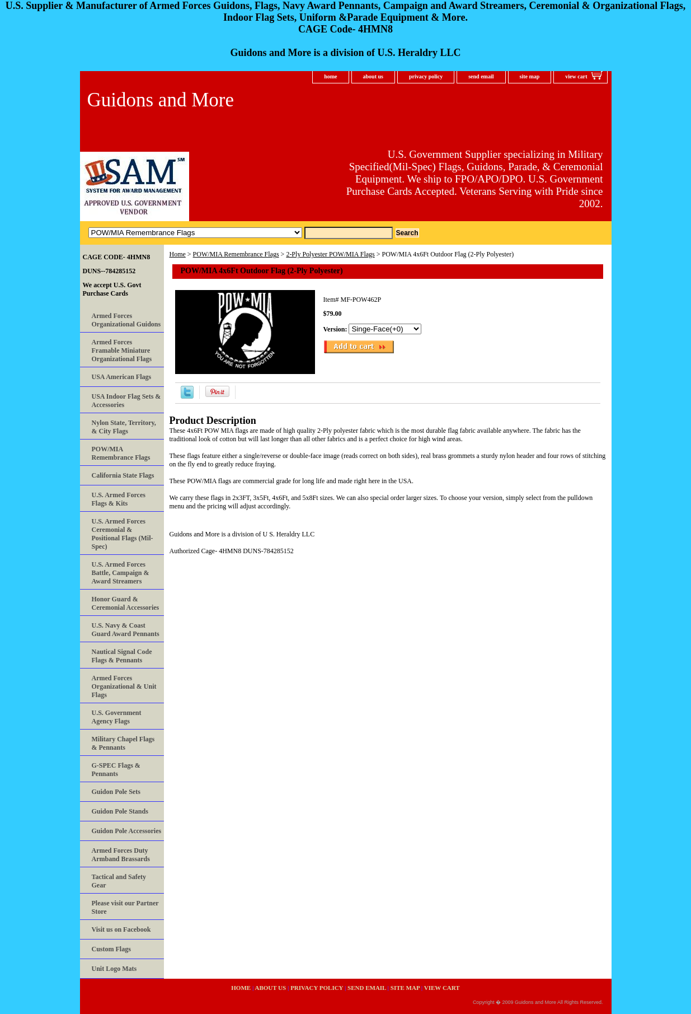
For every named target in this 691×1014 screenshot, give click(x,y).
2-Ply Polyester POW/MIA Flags (330, 254)
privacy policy (426, 76)
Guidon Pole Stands (120, 811)
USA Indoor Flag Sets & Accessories (126, 400)
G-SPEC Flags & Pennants (116, 769)
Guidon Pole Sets (116, 792)
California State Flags (123, 475)
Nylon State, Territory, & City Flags (124, 427)
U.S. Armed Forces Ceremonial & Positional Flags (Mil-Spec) (122, 533)
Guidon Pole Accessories (127, 831)
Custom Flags (111, 949)
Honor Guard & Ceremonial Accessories (125, 603)
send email (480, 76)
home (330, 76)
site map (530, 76)
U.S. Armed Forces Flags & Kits (118, 499)
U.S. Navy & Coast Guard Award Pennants (125, 630)
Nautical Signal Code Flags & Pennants (122, 656)
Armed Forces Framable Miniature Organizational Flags (122, 350)
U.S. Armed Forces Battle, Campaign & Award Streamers (120, 572)
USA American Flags (122, 377)
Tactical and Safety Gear (119, 881)
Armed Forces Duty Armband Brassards (121, 855)
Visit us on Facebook (121, 929)
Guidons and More (160, 100)
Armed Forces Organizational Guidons (126, 320)
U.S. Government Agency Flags (117, 717)
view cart (576, 76)
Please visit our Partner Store (125, 907)
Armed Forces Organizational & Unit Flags (124, 686)
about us (373, 76)
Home (178, 254)
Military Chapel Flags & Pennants (123, 743)
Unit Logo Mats (114, 969)
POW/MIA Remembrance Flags (236, 254)
